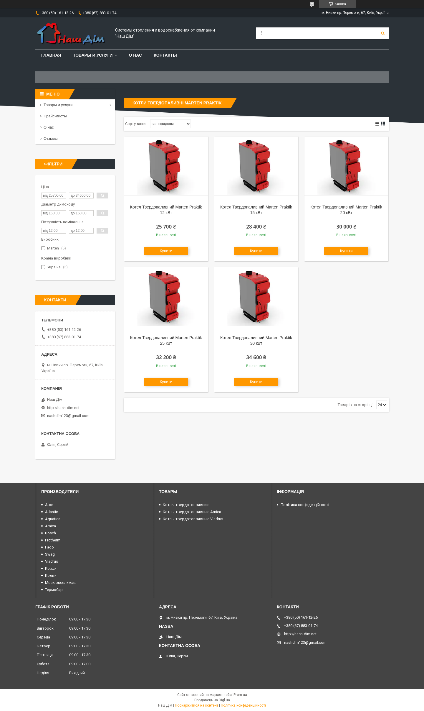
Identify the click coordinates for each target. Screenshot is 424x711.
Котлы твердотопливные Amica (192, 512)
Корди (51, 568)
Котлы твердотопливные (186, 505)
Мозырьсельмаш (61, 582)
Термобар (54, 589)
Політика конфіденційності (305, 505)
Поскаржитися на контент (196, 705)
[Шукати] (383, 33)
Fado (49, 547)
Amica (50, 526)
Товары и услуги (93, 55)
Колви (51, 575)
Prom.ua (240, 695)
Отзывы (51, 138)
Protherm (52, 540)
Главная (51, 55)
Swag (50, 554)
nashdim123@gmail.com (68, 415)
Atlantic (51, 512)
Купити (166, 251)
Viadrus (51, 561)
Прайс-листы (55, 116)
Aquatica (52, 519)
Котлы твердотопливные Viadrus (193, 519)
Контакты (165, 55)
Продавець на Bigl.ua (212, 700)
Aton (49, 505)
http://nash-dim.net (63, 407)
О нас (135, 55)
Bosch (50, 533)
